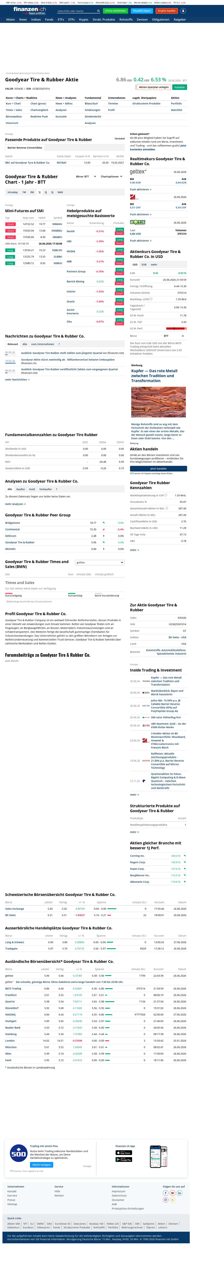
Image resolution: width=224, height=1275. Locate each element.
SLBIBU (58, 256)
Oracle (71, 301)
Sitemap (12, 1204)
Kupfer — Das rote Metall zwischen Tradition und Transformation (166, 681)
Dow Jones (80, 1223)
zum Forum (12, 660)
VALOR (9, 89)
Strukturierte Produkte (146, 103)
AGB (114, 1204)
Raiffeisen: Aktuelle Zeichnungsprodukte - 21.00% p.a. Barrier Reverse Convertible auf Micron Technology (167, 760)
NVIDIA (71, 251)
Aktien (10, 19)
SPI (25, 2)
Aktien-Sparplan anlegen (154, 87)
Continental (12, 529)
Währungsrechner (132, 1227)
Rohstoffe (126, 19)
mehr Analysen (15, 504)
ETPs (71, 19)
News (23, 19)
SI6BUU (58, 263)
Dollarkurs (13, 1227)
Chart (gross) (38, 103)
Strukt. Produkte (104, 19)
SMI (8, 2)
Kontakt (11, 1191)
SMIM (40, 1223)
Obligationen (160, 19)
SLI (32, 1223)
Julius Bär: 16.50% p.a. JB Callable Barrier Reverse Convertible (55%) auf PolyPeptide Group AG (165, 706)
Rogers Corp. (138, 862)
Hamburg (11, 1034)
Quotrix (10, 1001)
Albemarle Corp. (140, 881)
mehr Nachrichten (17, 379)
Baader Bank (12, 1027)
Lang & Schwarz (14, 942)
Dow (43, 2)
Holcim (71, 291)
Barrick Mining (75, 281)
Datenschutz (119, 1195)
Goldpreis (148, 1223)
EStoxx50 (100, 2)
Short (119, 233)
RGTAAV (61, 162)
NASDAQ (10, 1014)
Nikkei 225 (113, 1223)
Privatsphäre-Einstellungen (128, 1208)
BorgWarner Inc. (140, 875)
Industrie (180, 653)
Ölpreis (150, 1227)
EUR (144, 264)
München (11, 1047)
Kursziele (61, 116)
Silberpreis (43, 1227)
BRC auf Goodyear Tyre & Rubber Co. (27, 162)
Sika (69, 321)
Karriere (12, 1195)
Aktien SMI (13, 1223)
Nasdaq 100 (96, 1223)
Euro (80, 2)
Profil (111, 110)
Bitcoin (137, 2)
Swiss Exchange (14, 908)
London (10, 1040)
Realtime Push (39, 116)
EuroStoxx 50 (62, 1223)
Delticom (10, 536)
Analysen (61, 110)
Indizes (36, 19)
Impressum (118, 1191)
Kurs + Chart (13, 103)
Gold (119, 2)
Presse (11, 1200)
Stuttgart (10, 1021)
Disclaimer (118, 1200)
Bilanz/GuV (91, 103)
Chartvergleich (39, 110)
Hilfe (57, 1191)
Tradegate (11, 948)
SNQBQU (57, 230)
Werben (59, 1195)
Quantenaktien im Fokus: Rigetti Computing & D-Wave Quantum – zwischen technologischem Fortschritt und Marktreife (168, 781)
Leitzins (162, 1227)
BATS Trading (13, 988)
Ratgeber (180, 19)
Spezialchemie (165, 653)
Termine (113, 103)
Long (120, 229)
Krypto (83, 19)
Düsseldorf (11, 1008)
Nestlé (71, 231)
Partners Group (76, 271)
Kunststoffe (153, 650)
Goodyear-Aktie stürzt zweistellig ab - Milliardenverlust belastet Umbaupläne (68, 359)
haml (8, 1060)
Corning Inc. (137, 855)
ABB (69, 261)
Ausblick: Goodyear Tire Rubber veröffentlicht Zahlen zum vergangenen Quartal (69, 369)
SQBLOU (57, 250)
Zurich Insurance (73, 311)
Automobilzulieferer (173, 650)
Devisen (142, 19)
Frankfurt (11, 995)
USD (134, 264)
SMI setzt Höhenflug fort (166, 717)
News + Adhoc (64, 103)
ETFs (61, 19)
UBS (69, 241)
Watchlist (176, 110)
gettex (9, 975)
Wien (8, 1053)
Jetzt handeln (159, 468)
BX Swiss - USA (177, 637)
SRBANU (57, 224)
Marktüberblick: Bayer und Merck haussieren (167, 692)
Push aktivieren (140, 189)
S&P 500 (127, 1223)
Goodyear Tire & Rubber (19, 542)
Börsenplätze (14, 116)
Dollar (157, 2)
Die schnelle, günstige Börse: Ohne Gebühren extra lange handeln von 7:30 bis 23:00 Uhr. (64, 982)
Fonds (49, 19)
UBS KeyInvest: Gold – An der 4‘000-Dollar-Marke (168, 725)
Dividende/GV (93, 116)
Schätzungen (92, 110)
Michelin (10, 549)
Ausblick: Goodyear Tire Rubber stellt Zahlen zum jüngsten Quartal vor (64, 353)
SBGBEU (57, 237)
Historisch (12, 123)
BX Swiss (10, 915)
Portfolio (176, 103)
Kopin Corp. (137, 868)
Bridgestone (12, 522)
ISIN (28, 89)
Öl (175, 2)
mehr (154, 264)
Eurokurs (28, 1227)
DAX (61, 2)
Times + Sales (14, 110)
